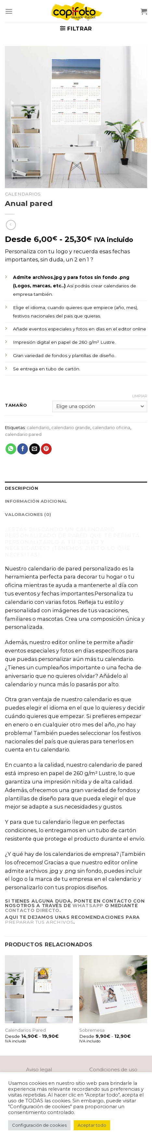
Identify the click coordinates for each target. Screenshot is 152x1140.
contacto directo (32, 910)
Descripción (21, 488)
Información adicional (36, 501)
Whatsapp (87, 905)
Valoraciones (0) (28, 514)
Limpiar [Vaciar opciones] (139, 396)
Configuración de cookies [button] (39, 1125)
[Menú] (9, 11)
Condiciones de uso (113, 1069)
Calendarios (23, 194)
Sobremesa (92, 1030)
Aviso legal (39, 1069)
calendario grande (70, 427)
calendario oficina (111, 427)
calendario (38, 427)
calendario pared (23, 434)
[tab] (76, 488)
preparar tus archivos (39, 922)
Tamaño (16, 405)
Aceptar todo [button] (92, 1125)
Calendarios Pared (25, 1030)
